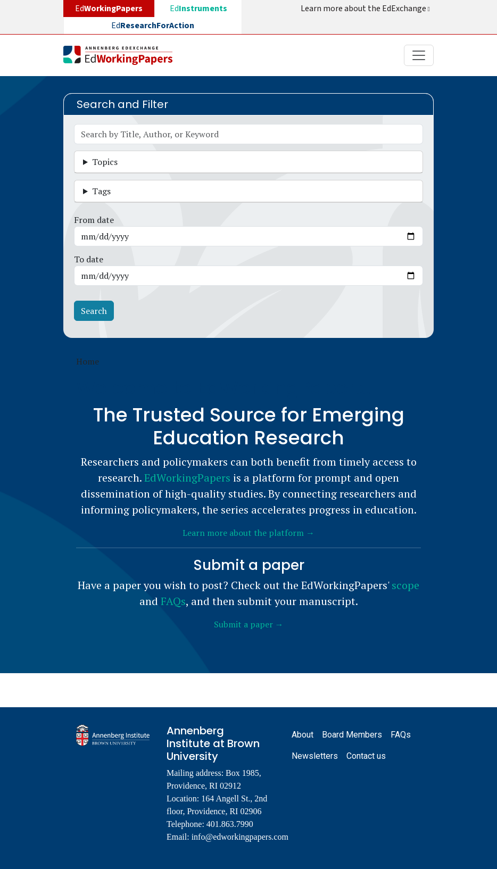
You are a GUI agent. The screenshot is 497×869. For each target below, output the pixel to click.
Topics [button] (105, 162)
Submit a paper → (249, 624)
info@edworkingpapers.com (240, 836)
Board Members (352, 735)
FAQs (173, 601)
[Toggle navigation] (419, 55)
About (302, 735)
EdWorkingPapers (187, 477)
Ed (198, 8)
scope (405, 585)
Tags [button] (101, 191)
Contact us (366, 756)
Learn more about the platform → (248, 533)
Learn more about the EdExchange (366, 8)
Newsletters (315, 756)
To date (88, 259)
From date (94, 220)
